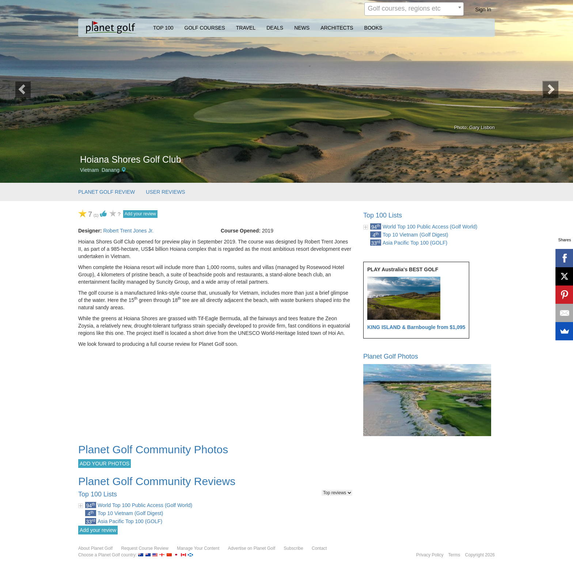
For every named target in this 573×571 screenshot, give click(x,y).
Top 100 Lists (382, 215)
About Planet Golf (95, 548)
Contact (319, 548)
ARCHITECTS (336, 28)
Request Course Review (144, 548)
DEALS (274, 28)
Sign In (483, 9)
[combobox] (414, 9)
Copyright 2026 (480, 554)
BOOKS (373, 28)
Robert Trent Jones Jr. (128, 231)
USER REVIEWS (165, 192)
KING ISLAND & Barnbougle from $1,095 (416, 327)
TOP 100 (163, 28)
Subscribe (293, 548)
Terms (454, 554)
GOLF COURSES (205, 28)
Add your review (140, 213)
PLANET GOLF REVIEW (106, 192)
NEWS (302, 28)
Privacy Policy (430, 554)
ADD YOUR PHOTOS (104, 463)
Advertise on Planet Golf (251, 548)
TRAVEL (245, 28)
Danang (110, 170)
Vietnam (89, 170)
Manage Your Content (198, 548)
